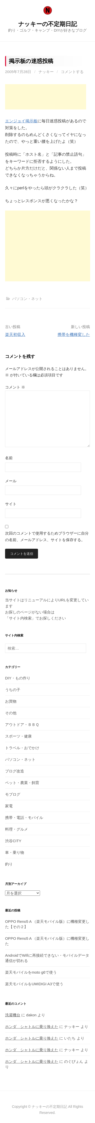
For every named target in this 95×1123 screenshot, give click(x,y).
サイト (10, 504)
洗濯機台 (12, 1015)
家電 (9, 806)
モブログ (12, 794)
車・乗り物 (14, 852)
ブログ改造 (14, 771)
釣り (9, 864)
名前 (9, 458)
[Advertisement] (45, 96)
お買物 (10, 701)
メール (10, 481)
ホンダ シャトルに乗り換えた (31, 1026)
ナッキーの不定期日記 (47, 24)
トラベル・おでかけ (22, 748)
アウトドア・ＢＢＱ (22, 724)
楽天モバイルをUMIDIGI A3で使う (34, 984)
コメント (15, 387)
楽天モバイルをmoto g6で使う (31, 972)
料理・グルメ (16, 829)
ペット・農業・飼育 (22, 783)
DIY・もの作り (17, 678)
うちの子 (12, 689)
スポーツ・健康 (18, 736)
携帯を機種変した (74, 334)
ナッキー (46, 72)
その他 (10, 713)
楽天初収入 (15, 334)
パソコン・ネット (27, 298)
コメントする (72, 72)
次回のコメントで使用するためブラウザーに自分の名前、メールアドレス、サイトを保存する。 (47, 536)
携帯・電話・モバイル (24, 817)
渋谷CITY (13, 841)
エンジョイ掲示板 (21, 121)
